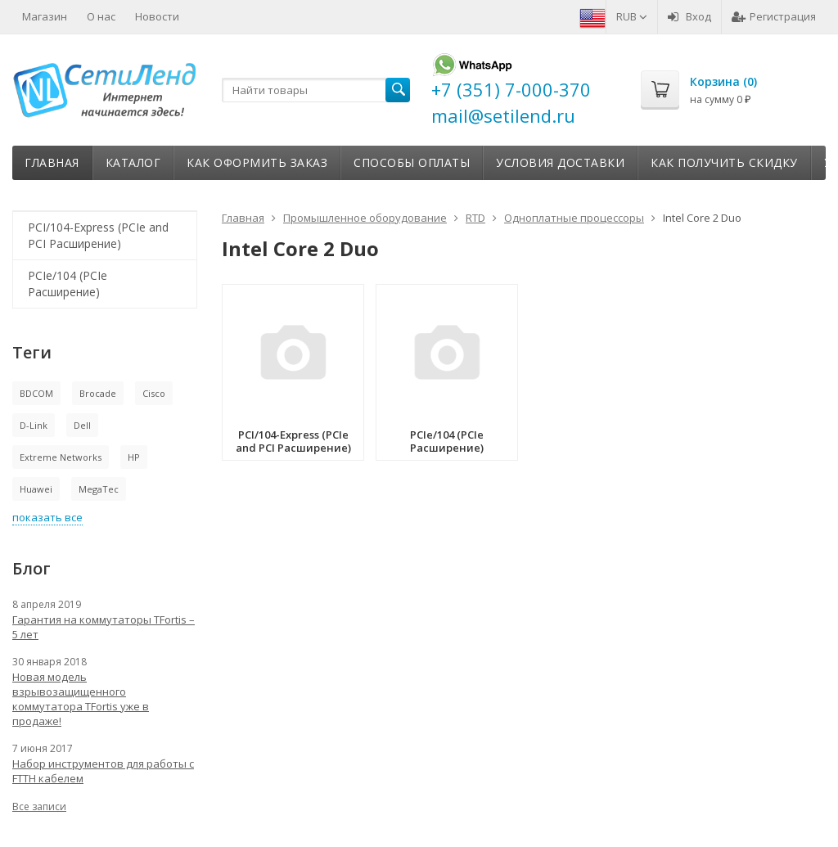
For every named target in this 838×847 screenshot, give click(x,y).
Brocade (97, 393)
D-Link (33, 425)
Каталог (133, 162)
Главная (52, 162)
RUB (631, 16)
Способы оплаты (412, 162)
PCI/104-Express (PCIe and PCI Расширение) (98, 235)
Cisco (153, 393)
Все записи (39, 806)
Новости (157, 16)
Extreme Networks (60, 457)
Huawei (36, 489)
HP (134, 457)
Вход (689, 16)
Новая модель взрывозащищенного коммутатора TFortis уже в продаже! (80, 698)
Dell (82, 425)
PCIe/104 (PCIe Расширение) (67, 284)
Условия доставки (560, 162)
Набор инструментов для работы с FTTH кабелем (103, 771)
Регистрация (774, 16)
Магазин (44, 16)
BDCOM (36, 393)
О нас (101, 16)
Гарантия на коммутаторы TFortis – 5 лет (103, 627)
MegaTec (99, 489)
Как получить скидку (724, 162)
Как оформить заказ (257, 162)
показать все (47, 517)
